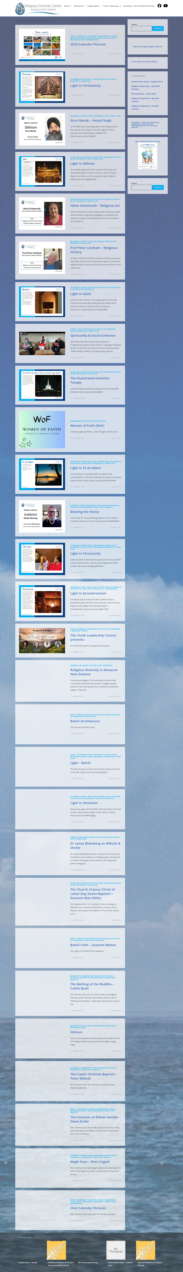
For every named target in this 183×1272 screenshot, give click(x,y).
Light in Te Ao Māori (85, 468)
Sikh (83, 40)
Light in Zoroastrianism (88, 593)
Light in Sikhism (82, 163)
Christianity (104, 36)
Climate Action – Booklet (28, 1262)
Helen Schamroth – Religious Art (95, 205)
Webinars (76, 631)
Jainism (80, 38)
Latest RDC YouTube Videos (144, 61)
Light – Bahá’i (80, 763)
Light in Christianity (85, 85)
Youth (84, 631)
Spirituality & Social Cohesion (93, 335)
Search (134, 24)
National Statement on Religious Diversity (150, 1263)
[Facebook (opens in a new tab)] (159, 6)
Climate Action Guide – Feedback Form (147, 81)
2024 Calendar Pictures (88, 44)
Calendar (92, 36)
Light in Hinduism (84, 803)
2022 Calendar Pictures (88, 1208)
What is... (110, 507)
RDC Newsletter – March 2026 (143, 94)
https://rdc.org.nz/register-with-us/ (147, 46)
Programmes (76, 421)
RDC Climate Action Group (147, 141)
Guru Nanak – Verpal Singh (91, 120)
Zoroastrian (93, 40)
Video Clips (115, 116)
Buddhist (82, 36)
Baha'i (73, 36)
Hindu (114, 36)
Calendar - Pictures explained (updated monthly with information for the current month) (145, 124)
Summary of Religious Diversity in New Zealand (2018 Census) (61, 1263)
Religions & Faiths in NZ (105, 38)
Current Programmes (98, 1109)
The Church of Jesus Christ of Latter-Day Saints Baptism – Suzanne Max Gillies (92, 893)
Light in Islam (80, 294)
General (82, 629)
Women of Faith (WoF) (87, 425)
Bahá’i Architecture (85, 721)
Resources (75, 40)
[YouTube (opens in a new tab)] (165, 6)
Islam (72, 38)
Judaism (88, 38)
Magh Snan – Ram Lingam (90, 1161)
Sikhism (76, 1032)
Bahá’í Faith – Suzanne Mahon (93, 945)
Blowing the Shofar (85, 512)
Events (73, 629)
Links (80, 329)
